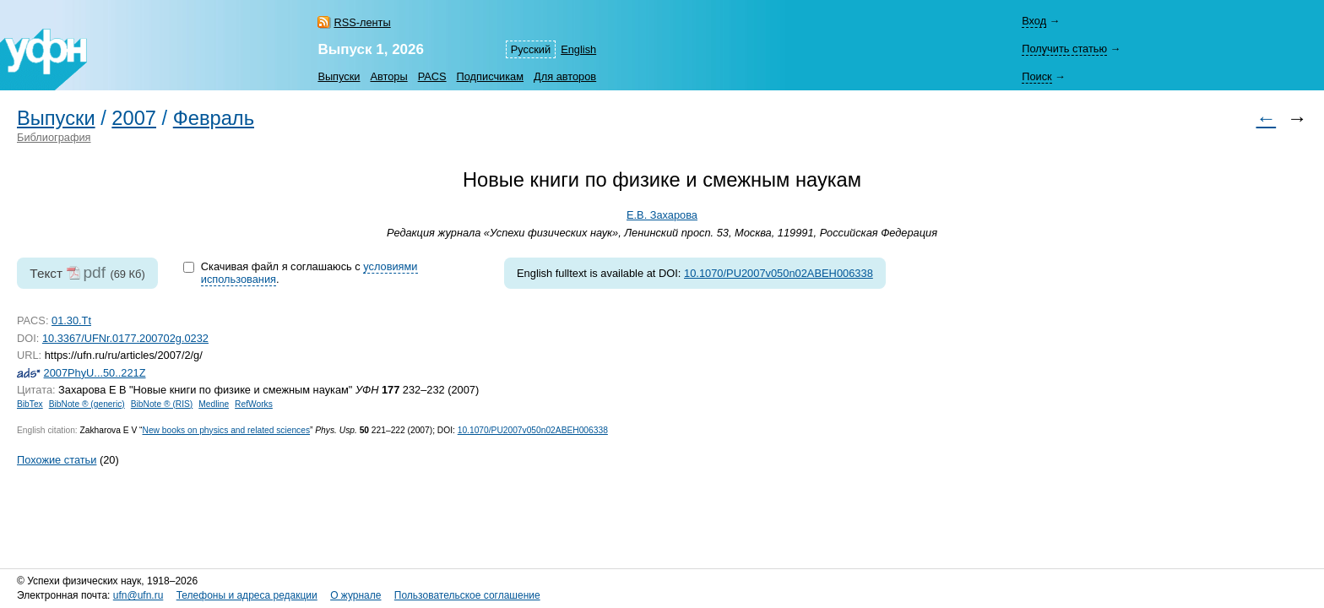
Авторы (388, 76)
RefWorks (254, 404)
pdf (94, 272)
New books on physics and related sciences (226, 430)
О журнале (355, 595)
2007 (133, 118)
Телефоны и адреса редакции (246, 595)
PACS (432, 76)
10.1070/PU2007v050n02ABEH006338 (778, 273)
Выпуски (338, 76)
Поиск (1036, 76)
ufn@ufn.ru (138, 595)
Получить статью (1064, 48)
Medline (213, 404)
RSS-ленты (362, 22)
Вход (1034, 20)
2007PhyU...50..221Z (95, 372)
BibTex (30, 404)
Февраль (213, 118)
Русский (531, 49)
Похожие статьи (56, 459)
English (578, 49)
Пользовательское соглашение (467, 595)
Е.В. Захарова (662, 215)
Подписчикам (490, 76)
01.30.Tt (71, 320)
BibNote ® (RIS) (162, 404)
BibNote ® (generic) (87, 404)
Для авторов (565, 76)
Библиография (54, 137)
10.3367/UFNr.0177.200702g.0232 (125, 338)
